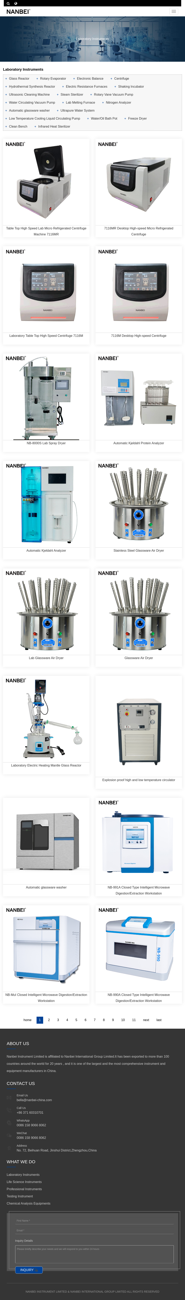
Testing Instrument (20, 1196)
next (146, 1020)
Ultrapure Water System (77, 110)
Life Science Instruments (24, 1182)
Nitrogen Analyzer (118, 102)
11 (134, 1020)
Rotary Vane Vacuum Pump (113, 94)
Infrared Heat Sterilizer (54, 126)
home (28, 1020)
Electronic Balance (90, 78)
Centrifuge (121, 78)
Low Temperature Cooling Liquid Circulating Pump (44, 118)
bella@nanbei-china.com (34, 1100)
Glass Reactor (19, 78)
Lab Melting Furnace (80, 102)
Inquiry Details (24, 1240)
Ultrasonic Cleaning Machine (29, 94)
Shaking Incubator (131, 86)
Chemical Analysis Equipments (29, 1203)
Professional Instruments (24, 1189)
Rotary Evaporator (53, 78)
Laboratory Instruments (23, 1174)
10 (123, 1020)
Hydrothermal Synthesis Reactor (32, 86)
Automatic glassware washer (29, 110)
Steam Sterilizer (72, 94)
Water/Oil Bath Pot (104, 118)
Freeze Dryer (137, 118)
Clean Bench (18, 126)
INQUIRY (27, 1270)
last (158, 1020)
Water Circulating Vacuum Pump (32, 102)
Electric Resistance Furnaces (86, 86)
